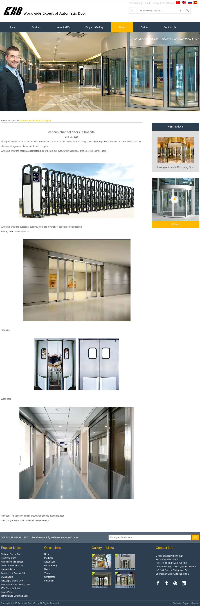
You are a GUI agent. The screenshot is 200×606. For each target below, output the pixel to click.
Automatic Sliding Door (12, 562)
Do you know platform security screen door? (28, 520)
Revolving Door (8, 558)
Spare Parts (6, 592)
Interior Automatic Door (12, 565)
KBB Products (175, 126)
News (122, 27)
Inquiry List (158, 3)
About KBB (63, 27)
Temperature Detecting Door (14, 596)
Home (12, 27)
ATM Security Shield (11, 588)
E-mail (146, 3)
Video (144, 27)
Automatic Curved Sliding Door (16, 584)
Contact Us (169, 27)
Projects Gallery (94, 27)
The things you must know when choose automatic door (37, 516)
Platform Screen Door (11, 554)
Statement (49, 580)
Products (36, 27)
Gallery (97, 548)
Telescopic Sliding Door (12, 580)
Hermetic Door (8, 569)
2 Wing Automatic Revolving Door (175, 167)
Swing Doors (7, 577)
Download (134, 3)
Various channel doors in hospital (35, 120)
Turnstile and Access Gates (14, 573)
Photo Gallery (50, 565)
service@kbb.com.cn (173, 556)
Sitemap (170, 3)
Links (110, 548)
